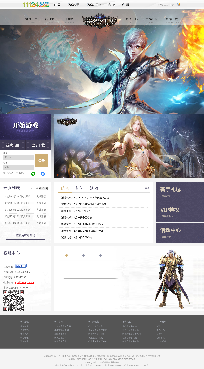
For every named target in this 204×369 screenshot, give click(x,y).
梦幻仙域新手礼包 (130, 330)
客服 (125, 5)
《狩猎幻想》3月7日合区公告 (75, 211)
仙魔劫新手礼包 (129, 337)
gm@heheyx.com (24, 282)
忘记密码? (8, 173)
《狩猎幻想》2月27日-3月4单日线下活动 (81, 224)
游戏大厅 (93, 5)
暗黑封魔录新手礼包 (131, 334)
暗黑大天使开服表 (96, 334)
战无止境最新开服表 (97, 341)
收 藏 (171, 5)
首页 (57, 5)
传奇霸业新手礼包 (130, 341)
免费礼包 (151, 20)
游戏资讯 (73, 5)
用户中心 (160, 330)
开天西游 (24, 330)
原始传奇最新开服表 (97, 330)
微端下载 (172, 20)
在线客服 (160, 337)
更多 (147, 188)
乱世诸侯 (24, 337)
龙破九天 (24, 334)
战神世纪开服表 (95, 326)
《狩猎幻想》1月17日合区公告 (76, 237)
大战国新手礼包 (129, 326)
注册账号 (20, 173)
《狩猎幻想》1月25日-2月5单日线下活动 (81, 230)
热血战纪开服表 (95, 337)
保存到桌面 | (163, 5)
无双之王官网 (60, 337)
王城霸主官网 (60, 334)
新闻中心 (51, 20)
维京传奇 (24, 326)
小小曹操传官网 (61, 330)
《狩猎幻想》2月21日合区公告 (76, 217)
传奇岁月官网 (60, 341)
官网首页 (31, 20)
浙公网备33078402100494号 (135, 365)
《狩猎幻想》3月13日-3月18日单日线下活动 (83, 204)
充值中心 (131, 20)
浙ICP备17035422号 (73, 365)
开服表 (69, 20)
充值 (111, 5)
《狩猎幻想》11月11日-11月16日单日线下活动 (84, 197)
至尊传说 (24, 341)
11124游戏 (161, 341)
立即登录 (41, 160)
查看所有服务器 (25, 235)
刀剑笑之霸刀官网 (62, 326)
